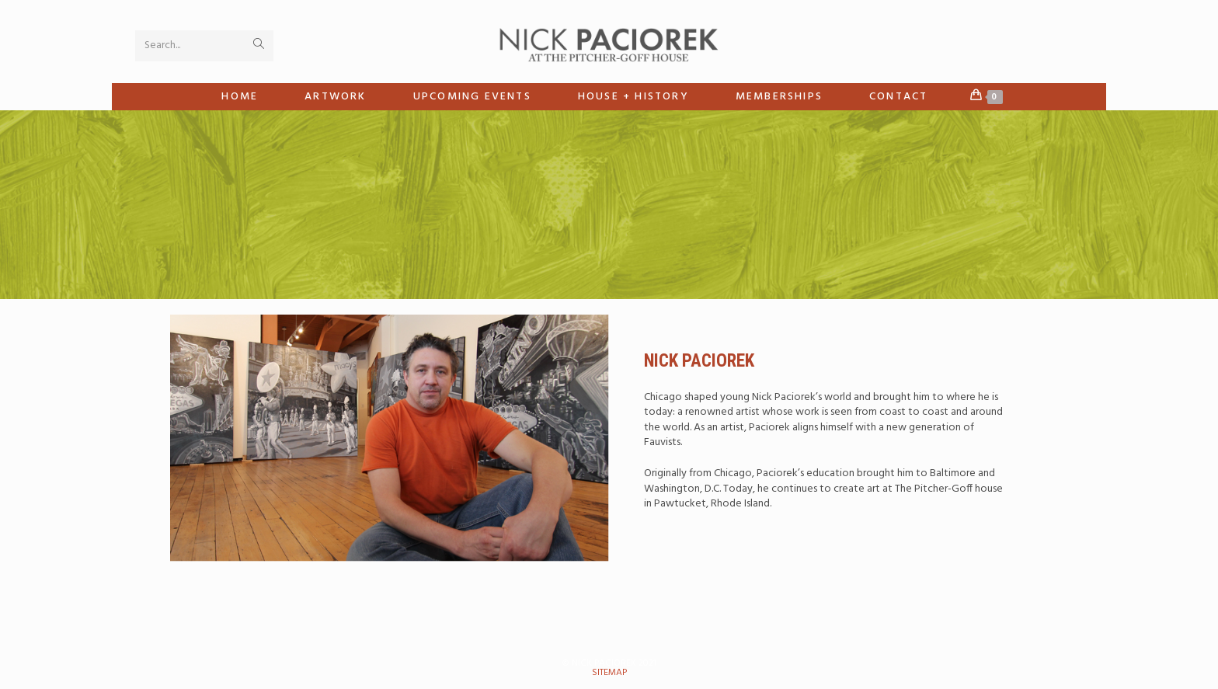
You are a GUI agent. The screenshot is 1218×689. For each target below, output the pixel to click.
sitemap (609, 672)
